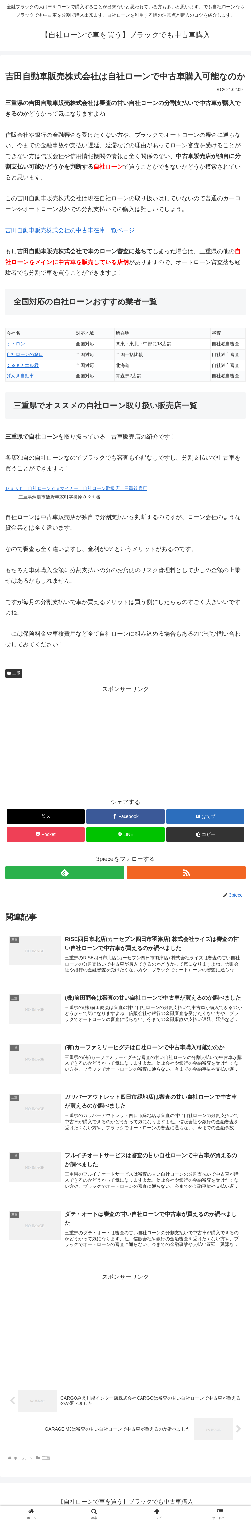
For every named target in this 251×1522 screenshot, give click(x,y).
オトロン (16, 343)
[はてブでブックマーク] (205, 816)
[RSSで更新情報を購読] (186, 872)
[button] (205, 834)
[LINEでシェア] (125, 834)
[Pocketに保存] (46, 834)
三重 (13, 673)
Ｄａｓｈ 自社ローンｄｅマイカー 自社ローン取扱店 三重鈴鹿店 (76, 488)
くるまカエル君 (23, 365)
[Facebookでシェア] (125, 816)
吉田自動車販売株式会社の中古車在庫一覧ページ (70, 230)
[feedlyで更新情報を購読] (64, 872)
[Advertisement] (125, 740)
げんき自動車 (20, 375)
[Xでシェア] (46, 816)
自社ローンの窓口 (25, 354)
